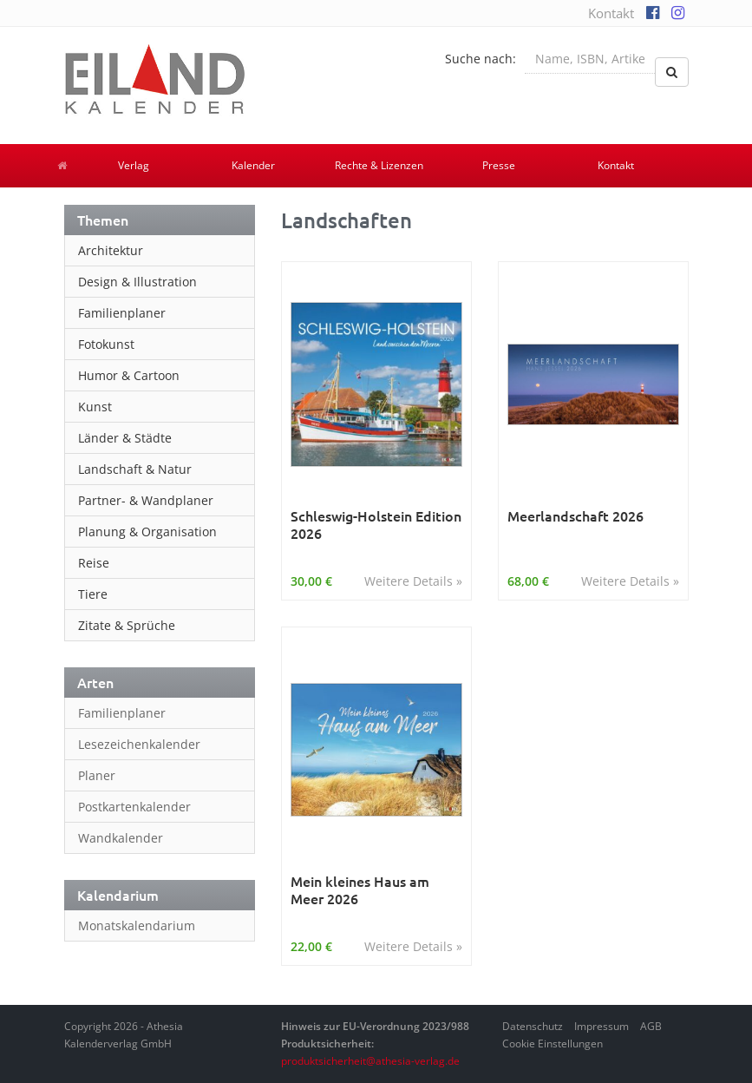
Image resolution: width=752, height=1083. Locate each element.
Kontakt (611, 13)
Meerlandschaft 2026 (575, 516)
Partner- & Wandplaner (145, 500)
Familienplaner (122, 313)
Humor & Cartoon (129, 375)
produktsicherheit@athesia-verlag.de (370, 1060)
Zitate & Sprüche (126, 625)
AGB (651, 1026)
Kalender (253, 165)
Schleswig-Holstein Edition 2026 (376, 524)
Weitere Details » (413, 581)
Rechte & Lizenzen (379, 165)
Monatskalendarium (136, 925)
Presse (498, 165)
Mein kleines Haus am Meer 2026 (360, 890)
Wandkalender (120, 838)
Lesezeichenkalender (139, 744)
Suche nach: (480, 58)
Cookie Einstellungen (552, 1043)
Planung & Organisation (147, 531)
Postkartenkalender (134, 806)
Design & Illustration (137, 281)
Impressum (601, 1026)
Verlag (133, 165)
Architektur (110, 250)
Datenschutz (532, 1026)
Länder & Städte (125, 438)
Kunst (95, 406)
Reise (93, 563)
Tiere (93, 594)
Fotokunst (106, 344)
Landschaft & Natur (135, 469)
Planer (96, 775)
